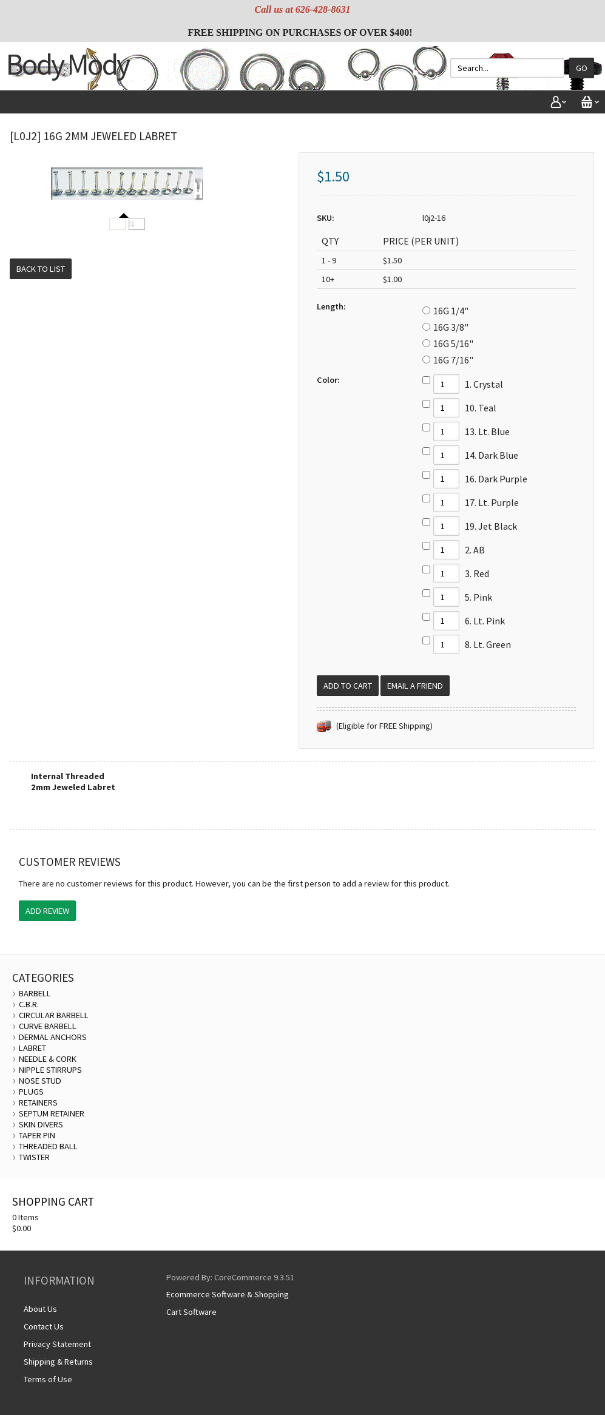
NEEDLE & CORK (47, 1058)
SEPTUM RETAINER (51, 1113)
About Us (40, 1308)
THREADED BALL (48, 1146)
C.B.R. (29, 1004)
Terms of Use (48, 1379)
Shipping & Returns (58, 1361)
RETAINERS (38, 1102)
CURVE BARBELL (47, 1026)
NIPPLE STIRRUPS (50, 1069)
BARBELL (35, 993)
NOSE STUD (40, 1080)
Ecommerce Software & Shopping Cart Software (227, 1303)
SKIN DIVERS (41, 1124)
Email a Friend (415, 685)
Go (581, 67)
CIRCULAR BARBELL (54, 1015)
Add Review (47, 910)
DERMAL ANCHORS (53, 1037)
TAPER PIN (37, 1135)
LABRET (32, 1047)
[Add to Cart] (348, 685)
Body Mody (67, 64)
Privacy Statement (57, 1344)
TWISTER (34, 1157)
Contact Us (44, 1326)
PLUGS (31, 1091)
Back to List (40, 268)
